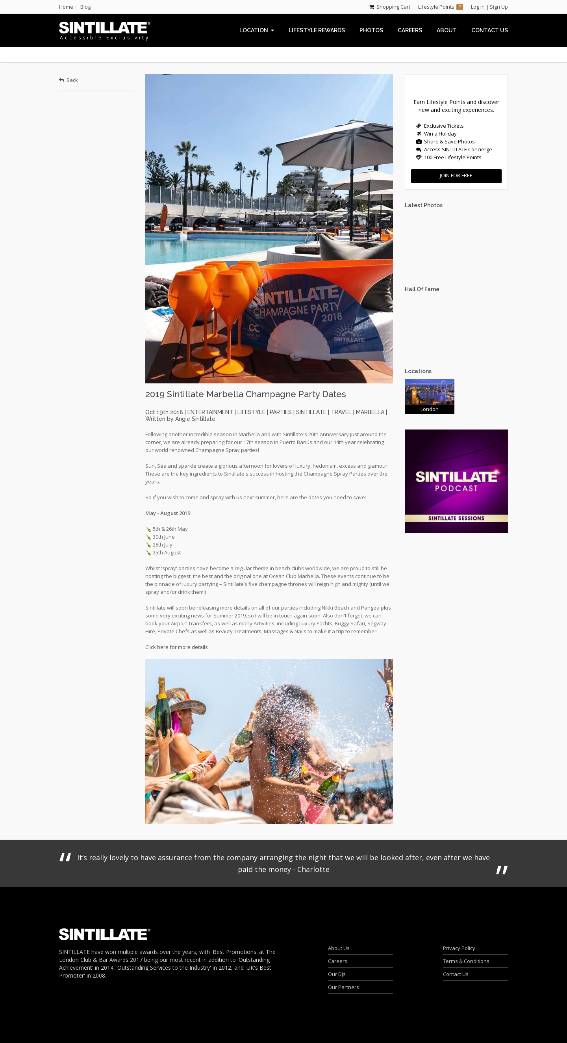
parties (281, 412)
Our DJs (337, 974)
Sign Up (499, 6)
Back (68, 80)
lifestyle (251, 412)
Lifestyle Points (436, 6)
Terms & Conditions (466, 961)
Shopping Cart (393, 6)
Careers (337, 961)
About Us (339, 948)
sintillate (311, 412)
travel (341, 412)
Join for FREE (456, 175)
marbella (370, 412)
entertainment (210, 412)
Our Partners (343, 987)
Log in (478, 6)
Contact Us (456, 974)
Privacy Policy (459, 948)
